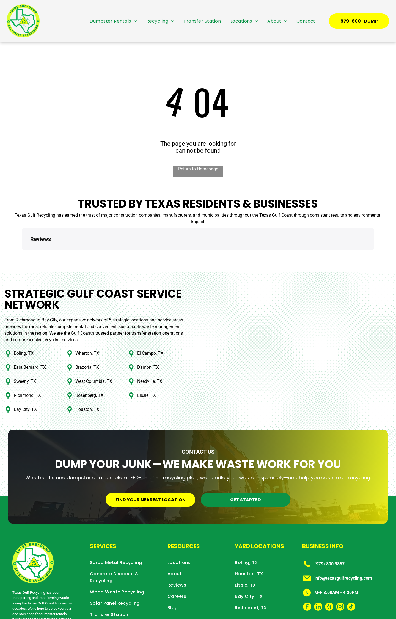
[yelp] (329, 582)
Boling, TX (24, 328)
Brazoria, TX (87, 342)
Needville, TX (149, 356)
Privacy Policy (336, 614)
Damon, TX (148, 342)
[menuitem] (113, 21)
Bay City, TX (25, 384)
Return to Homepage (198, 169)
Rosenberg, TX (89, 370)
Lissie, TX (146, 370)
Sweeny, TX (25, 356)
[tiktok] (351, 582)
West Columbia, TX (93, 356)
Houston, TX (87, 384)
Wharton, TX (87, 328)
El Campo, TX (150, 328)
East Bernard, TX (30, 342)
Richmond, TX (27, 370)
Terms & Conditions (367, 614)
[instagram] (340, 582)
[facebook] (307, 582)
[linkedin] (318, 582)
